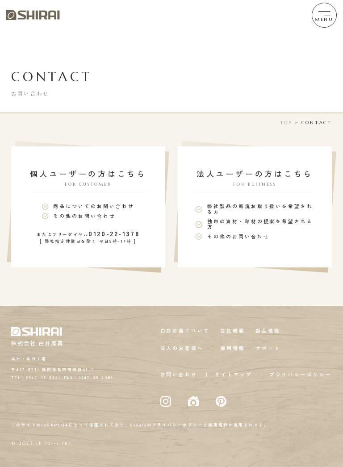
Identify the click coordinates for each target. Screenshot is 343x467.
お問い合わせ (179, 374)
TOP (286, 122)
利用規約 (218, 424)
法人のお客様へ (182, 348)
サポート (267, 348)
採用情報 (232, 348)
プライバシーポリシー (300, 374)
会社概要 (232, 330)
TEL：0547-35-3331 (36, 377)
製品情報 (267, 330)
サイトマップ (233, 374)
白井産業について (185, 330)
